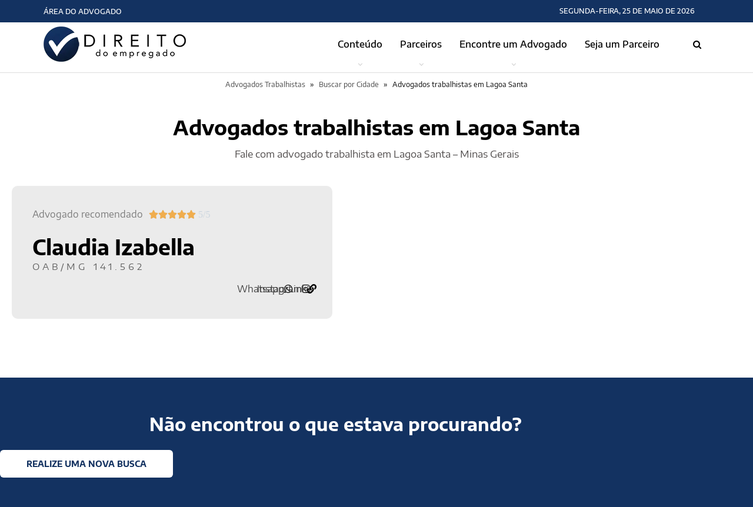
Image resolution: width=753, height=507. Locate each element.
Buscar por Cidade (349, 84)
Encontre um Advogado (513, 44)
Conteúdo (360, 44)
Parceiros (421, 44)
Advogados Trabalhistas (265, 84)
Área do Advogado (83, 11)
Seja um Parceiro (622, 44)
